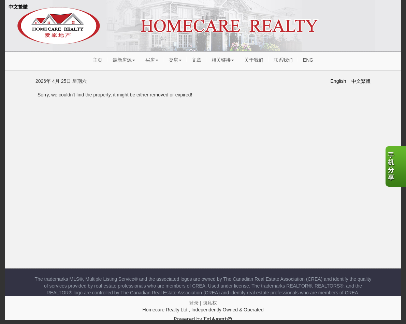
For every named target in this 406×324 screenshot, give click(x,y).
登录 (194, 303)
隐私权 (210, 303)
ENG (308, 60)
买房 (151, 60)
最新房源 (124, 60)
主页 (97, 60)
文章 (196, 60)
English (338, 81)
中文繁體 (18, 7)
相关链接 (223, 60)
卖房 (175, 60)
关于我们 (253, 60)
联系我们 (283, 60)
